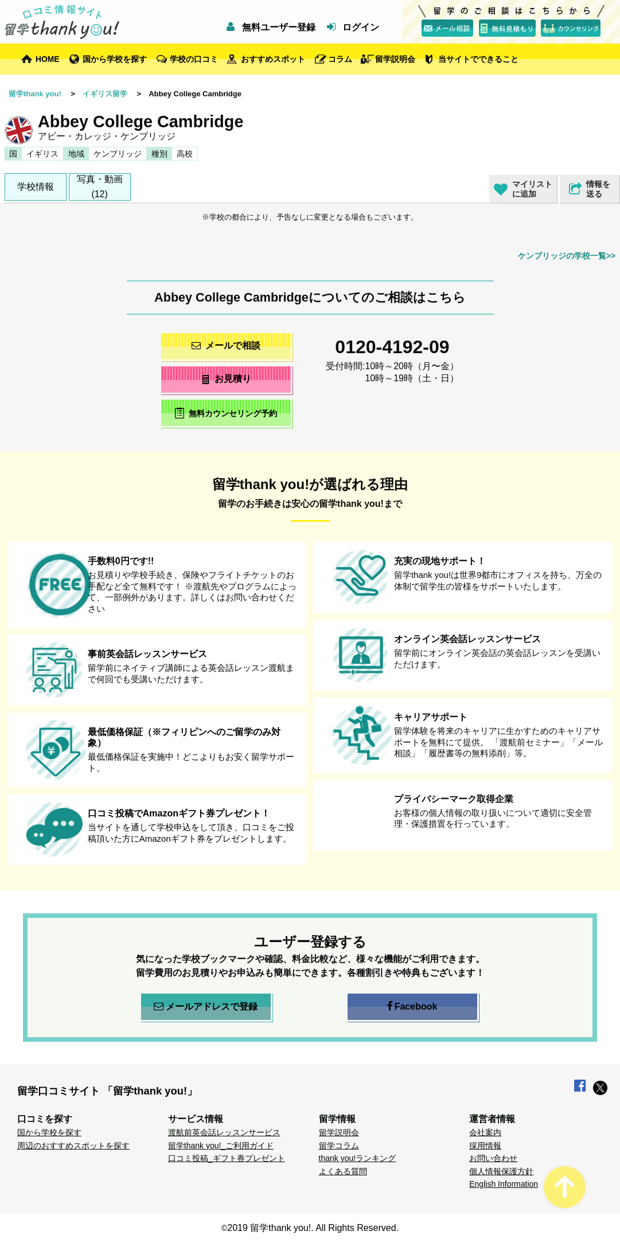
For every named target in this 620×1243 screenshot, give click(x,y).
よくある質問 (343, 1171)
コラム (340, 59)
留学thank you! (35, 93)
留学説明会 (395, 59)
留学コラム (339, 1145)
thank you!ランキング (357, 1158)
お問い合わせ (493, 1158)
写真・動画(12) (100, 186)
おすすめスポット (273, 59)
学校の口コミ (194, 59)
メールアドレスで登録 (206, 1007)
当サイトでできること (478, 59)
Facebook (412, 1007)
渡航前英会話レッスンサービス (224, 1132)
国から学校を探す (115, 59)
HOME (48, 59)
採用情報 (485, 1145)
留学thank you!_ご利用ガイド (221, 1145)
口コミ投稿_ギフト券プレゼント (226, 1158)
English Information (503, 1184)
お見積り (226, 379)
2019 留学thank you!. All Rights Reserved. (313, 1228)
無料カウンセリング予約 (225, 413)
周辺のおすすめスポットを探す (73, 1145)
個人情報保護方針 (501, 1171)
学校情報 (35, 186)
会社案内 (485, 1132)
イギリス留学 (105, 93)
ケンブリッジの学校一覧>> (566, 255)
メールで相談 (226, 345)
